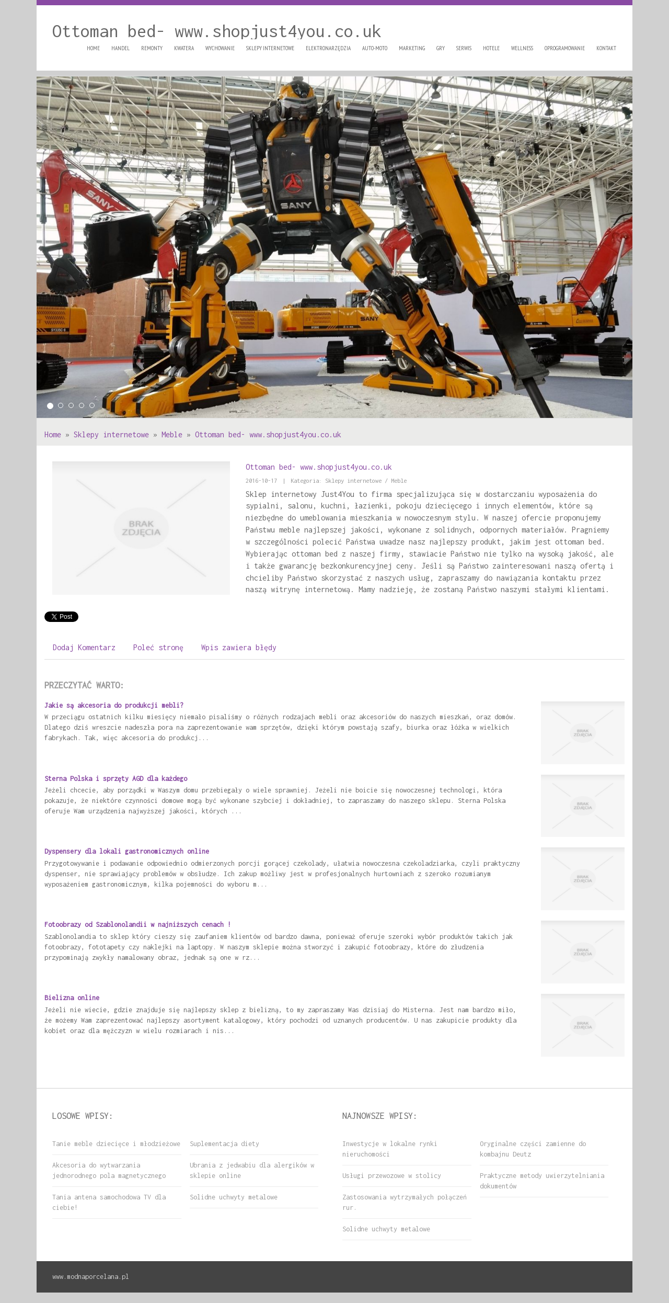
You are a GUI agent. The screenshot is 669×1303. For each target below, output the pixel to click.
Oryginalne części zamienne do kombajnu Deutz (533, 1149)
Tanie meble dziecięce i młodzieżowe (116, 1144)
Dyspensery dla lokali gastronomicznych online (126, 851)
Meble (172, 434)
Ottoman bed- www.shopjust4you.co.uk (268, 434)
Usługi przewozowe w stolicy (391, 1176)
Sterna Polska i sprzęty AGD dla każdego (115, 779)
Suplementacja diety (224, 1144)
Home (52, 434)
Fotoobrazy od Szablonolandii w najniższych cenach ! (137, 924)
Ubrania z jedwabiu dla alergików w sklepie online (252, 1170)
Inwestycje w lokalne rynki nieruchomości (389, 1149)
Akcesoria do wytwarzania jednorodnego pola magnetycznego (109, 1170)
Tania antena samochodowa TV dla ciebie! (109, 1202)
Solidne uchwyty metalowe (234, 1197)
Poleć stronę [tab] (158, 647)
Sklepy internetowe (111, 434)
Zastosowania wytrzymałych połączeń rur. (404, 1202)
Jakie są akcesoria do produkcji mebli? (113, 705)
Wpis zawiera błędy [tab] (238, 647)
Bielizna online (71, 998)
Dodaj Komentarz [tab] (84, 647)
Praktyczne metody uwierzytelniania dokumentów (542, 1181)
